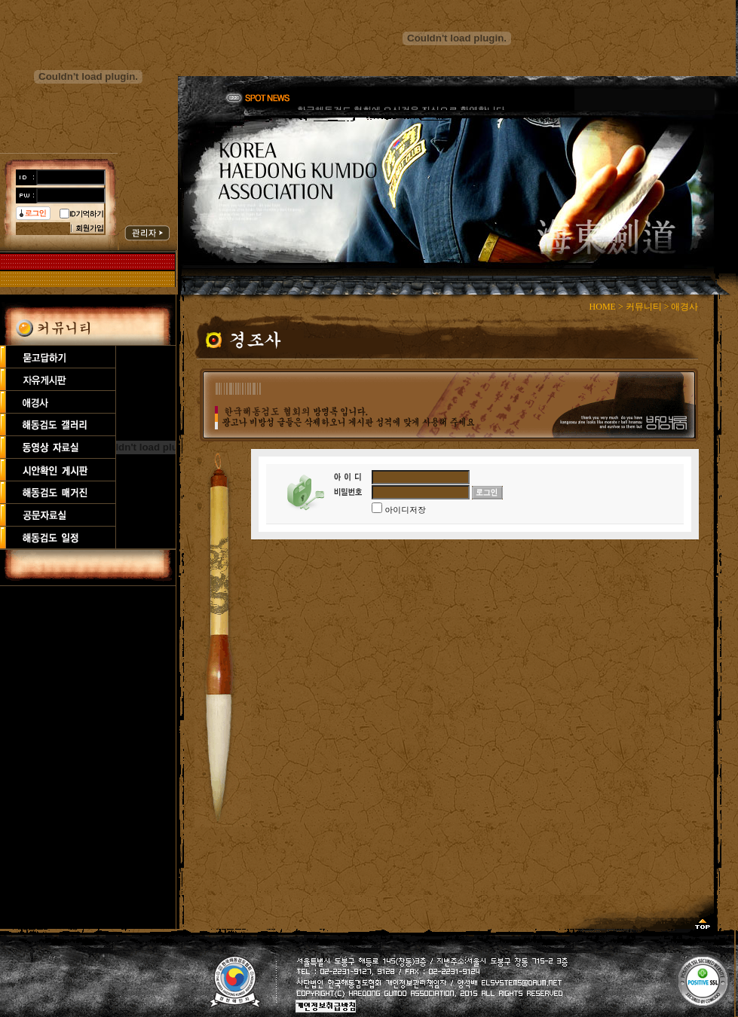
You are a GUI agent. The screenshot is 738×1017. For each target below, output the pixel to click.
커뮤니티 (644, 306)
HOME (602, 306)
